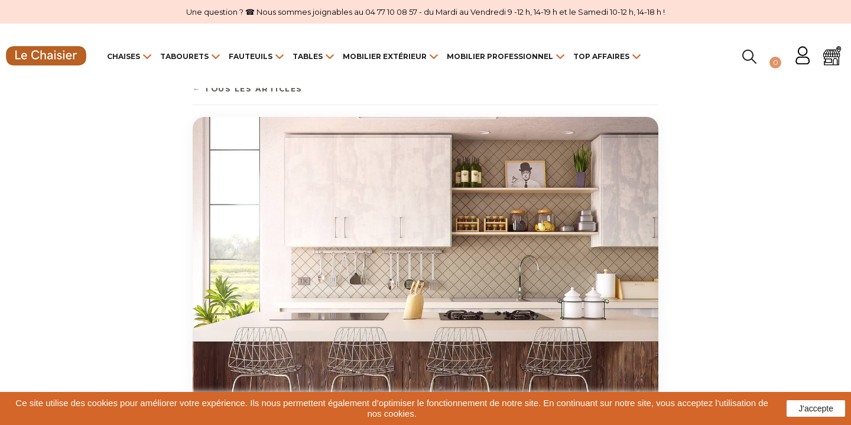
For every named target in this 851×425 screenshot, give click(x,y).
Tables (308, 56)
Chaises (123, 56)
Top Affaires (601, 56)
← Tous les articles (248, 88)
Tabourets (184, 56)
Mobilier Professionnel (500, 56)
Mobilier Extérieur (385, 56)
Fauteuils (250, 56)
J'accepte (815, 408)
